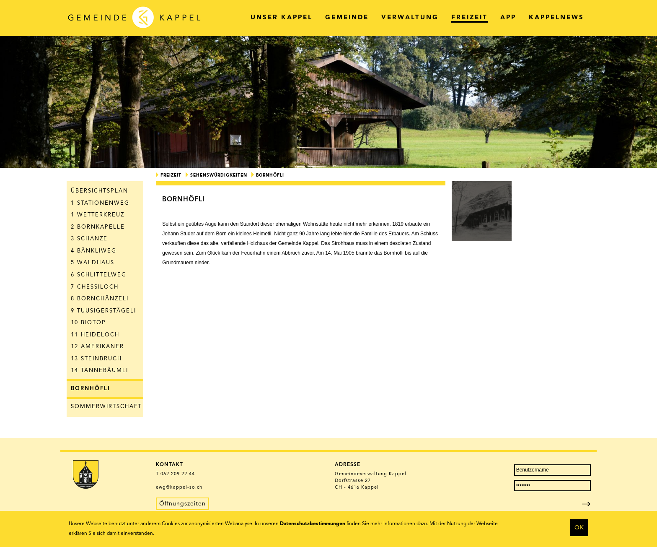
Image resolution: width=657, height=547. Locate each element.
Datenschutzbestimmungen (312, 523)
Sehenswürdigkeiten (218, 175)
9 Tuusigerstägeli (103, 311)
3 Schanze (89, 239)
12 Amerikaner (97, 346)
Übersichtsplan (99, 191)
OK (579, 528)
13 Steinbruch (96, 359)
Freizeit (170, 175)
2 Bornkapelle (98, 227)
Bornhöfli (90, 388)
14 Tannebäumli (99, 370)
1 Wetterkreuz (97, 215)
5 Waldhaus (92, 263)
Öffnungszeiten (182, 504)
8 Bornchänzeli (100, 299)
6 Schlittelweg (99, 275)
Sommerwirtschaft (106, 406)
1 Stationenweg (100, 203)
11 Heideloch (95, 335)
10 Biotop (88, 323)
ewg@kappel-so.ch (179, 487)
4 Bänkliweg (93, 251)
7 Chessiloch (95, 287)
